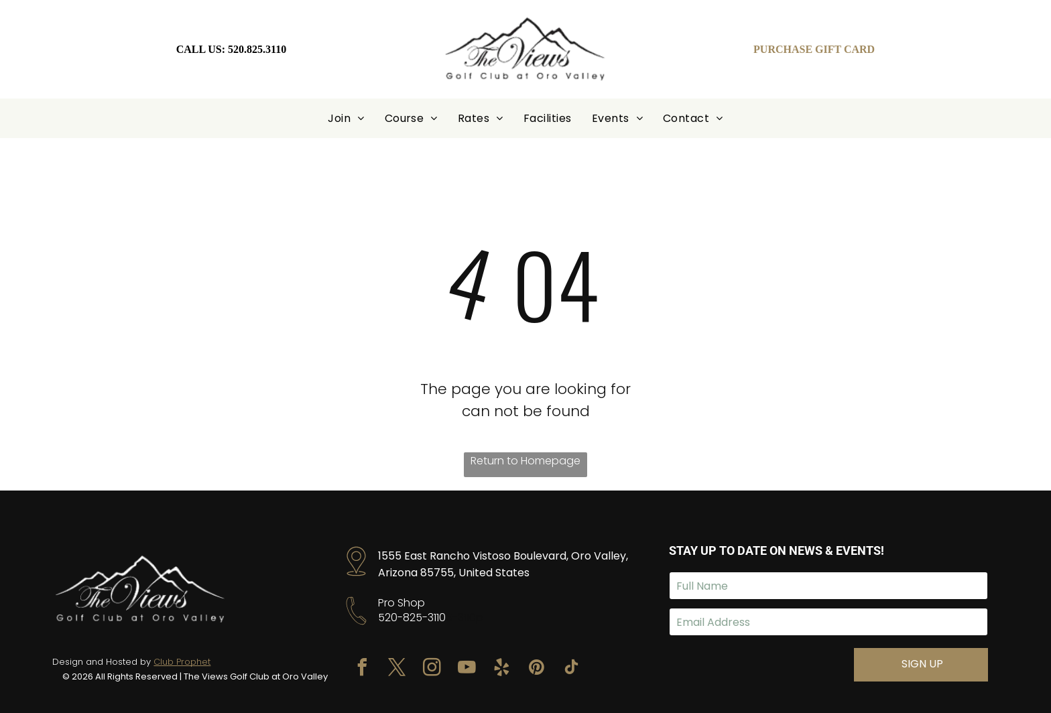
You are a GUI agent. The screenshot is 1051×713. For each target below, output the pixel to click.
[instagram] (432, 669)
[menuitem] (346, 118)
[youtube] (467, 669)
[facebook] (362, 669)
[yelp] (502, 669)
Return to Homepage (525, 460)
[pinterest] (536, 669)
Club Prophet (181, 661)
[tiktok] (571, 669)
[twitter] (397, 669)
